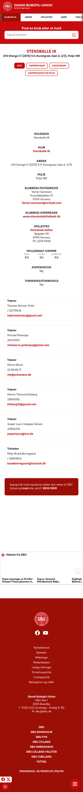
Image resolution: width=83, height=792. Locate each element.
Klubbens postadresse (41, 188)
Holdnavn (41, 134)
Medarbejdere (41, 662)
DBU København (41, 747)
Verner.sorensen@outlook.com (41, 203)
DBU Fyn (41, 737)
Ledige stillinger (41, 667)
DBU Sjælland (41, 757)
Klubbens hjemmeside (41, 213)
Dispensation (41, 267)
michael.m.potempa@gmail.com (28, 345)
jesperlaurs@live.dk (20, 434)
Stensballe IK (41, 151)
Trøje (27, 254)
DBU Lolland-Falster (41, 752)
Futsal (41, 762)
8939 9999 (50, 488)
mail (25, 488)
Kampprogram (37, 66)
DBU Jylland (41, 742)
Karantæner (59, 66)
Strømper (56, 254)
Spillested (41, 226)
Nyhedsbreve (41, 648)
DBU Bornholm (41, 732)
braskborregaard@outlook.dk (26, 463)
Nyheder (41, 652)
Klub (41, 147)
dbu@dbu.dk (43, 711)
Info (19, 66)
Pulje (41, 175)
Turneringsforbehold (41, 281)
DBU (41, 727)
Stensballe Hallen (41, 230)
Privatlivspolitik (41, 672)
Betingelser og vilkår (41, 682)
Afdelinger (41, 657)
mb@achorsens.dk (19, 375)
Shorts (41, 254)
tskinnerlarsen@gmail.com (24, 315)
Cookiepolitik (41, 677)
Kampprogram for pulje (41, 73)
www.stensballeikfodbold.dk (41, 216)
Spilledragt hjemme (42, 251)
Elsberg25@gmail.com (21, 404)
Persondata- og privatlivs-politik (41, 771)
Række (41, 161)
